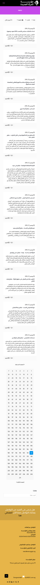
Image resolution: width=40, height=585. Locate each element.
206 (24, 474)
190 (31, 467)
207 (20, 474)
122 (24, 431)
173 (16, 456)
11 (20, 374)
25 (20, 381)
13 (12, 374)
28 (8, 381)
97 (12, 417)
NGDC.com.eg (31, 577)
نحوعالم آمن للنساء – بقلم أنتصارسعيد (24, 228)
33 (16, 385)
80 (24, 410)
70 (8, 403)
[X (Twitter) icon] (16, 582)
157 (24, 449)
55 (12, 396)
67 (20, 403)
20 (12, 378)
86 (27, 413)
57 (31, 399)
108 (24, 424)
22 (31, 381)
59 (23, 399)
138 (16, 438)
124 (16, 431)
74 (20, 406)
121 (27, 431)
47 (16, 392)
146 (12, 442)
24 (24, 381)
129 (24, 435)
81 (20, 410)
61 (16, 399)
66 (23, 403)
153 (12, 446)
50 (31, 396)
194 (16, 467)
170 (28, 456)
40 (16, 389)
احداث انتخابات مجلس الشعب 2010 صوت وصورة (21, 31)
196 (9, 467)
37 (27, 389)
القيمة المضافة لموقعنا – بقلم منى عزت (23, 165)
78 (31, 410)
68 (16, 403)
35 (8, 385)
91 (8, 413)
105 (9, 421)
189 (9, 463)
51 (27, 396)
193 (20, 467)
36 (31, 389)
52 (23, 396)
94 (24, 417)
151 (20, 446)
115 (24, 428)
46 (20, 392)
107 (28, 424)
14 (8, 374)
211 (20, 478)
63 (8, 399)
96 (16, 417)
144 (20, 442)
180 (16, 460)
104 (12, 421)
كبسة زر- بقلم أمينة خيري (27, 108)
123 (20, 431)
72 (27, 406)
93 (27, 417)
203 (9, 470)
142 (28, 442)
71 (31, 406)
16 (27, 378)
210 (9, 474)
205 (28, 474)
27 (12, 381)
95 (20, 417)
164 (24, 453)
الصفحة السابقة (20, 364)
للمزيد (6, 46)
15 (31, 378)
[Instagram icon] (9, 582)
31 (23, 385)
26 (16, 381)
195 (12, 467)
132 (12, 435)
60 (20, 399)
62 (12, 399)
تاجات (27, 20)
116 (20, 428)
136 (24, 438)
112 (9, 424)
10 (23, 374)
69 (12, 403)
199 (24, 470)
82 (16, 410)
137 (20, 438)
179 (20, 460)
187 (16, 463)
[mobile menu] (4, 3)
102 (20, 421)
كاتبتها (20, 20)
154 (9, 446)
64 (31, 403)
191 (27, 467)
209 (12, 474)
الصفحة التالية (20, 482)
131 (16, 435)
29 (31, 385)
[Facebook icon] (18, 582)
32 (20, 385)
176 (31, 460)
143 (24, 442)
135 (27, 438)
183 (31, 463)
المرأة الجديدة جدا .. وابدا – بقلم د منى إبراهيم (22, 252)
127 (31, 435)
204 (31, 474)
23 (27, 381)
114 (28, 428)
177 (27, 460)
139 (12, 438)
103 (16, 421)
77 (8, 406)
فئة (33, 20)
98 (8, 417)
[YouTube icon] (14, 582)
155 (31, 449)
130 (20, 435)
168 (9, 453)
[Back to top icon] (6, 576)
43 (31, 392)
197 (31, 470)
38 (23, 389)
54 (16, 396)
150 (24, 446)
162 (31, 453)
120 (31, 431)
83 (12, 410)
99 (31, 421)
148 (31, 446)
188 (12, 463)
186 (20, 463)
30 (27, 385)
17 (23, 378)
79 (27, 410)
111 (12, 424)
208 (16, 474)
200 (20, 470)
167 (12, 453)
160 (12, 449)
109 (20, 424)
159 (16, 449)
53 (20, 396)
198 (28, 470)
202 (12, 470)
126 (9, 431)
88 (20, 413)
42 (8, 389)
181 (12, 460)
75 (16, 406)
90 (12, 413)
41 (12, 389)
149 (28, 446)
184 (27, 463)
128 (28, 435)
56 (8, 396)
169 (31, 456)
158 (20, 449)
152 (16, 446)
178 (24, 460)
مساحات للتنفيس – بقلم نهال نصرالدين (23, 338)
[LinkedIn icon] (11, 582)
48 (12, 392)
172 (20, 456)
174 (12, 456)
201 (16, 470)
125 (12, 431)
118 (12, 428)
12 (16, 374)
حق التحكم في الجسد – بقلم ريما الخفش (23, 307)
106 (31, 424)
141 (31, 442)
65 (27, 403)
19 (16, 378)
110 (16, 424)
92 (31, 417)
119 (9, 428)
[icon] (7, 582)
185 (24, 463)
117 (16, 428)
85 (31, 413)
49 (8, 392)
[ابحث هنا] (20, 495)
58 (27, 399)
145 (16, 442)
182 (9, 460)
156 (27, 449)
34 (12, 385)
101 (24, 421)
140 (9, 438)
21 (8, 378)
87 (24, 413)
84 (9, 410)
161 (9, 449)
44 (27, 392)
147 (9, 442)
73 (23, 406)
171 (24, 456)
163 (27, 453)
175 (9, 456)
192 (24, 467)
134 (31, 438)
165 (20, 453)
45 (24, 392)
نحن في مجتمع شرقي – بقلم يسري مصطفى (22, 198)
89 (16, 413)
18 (20, 378)
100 (28, 421)
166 (16, 453)
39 (20, 389)
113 (31, 428)
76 (12, 406)
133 (8, 435)
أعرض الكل (8, 20)
